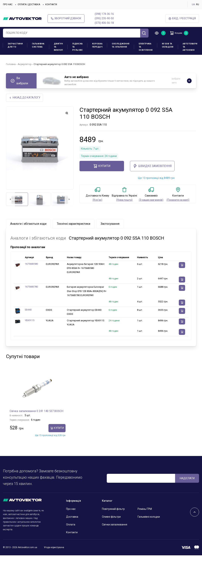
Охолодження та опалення (120, 45)
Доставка (72, 517)
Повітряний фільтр (113, 509)
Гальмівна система (38, 45)
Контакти (51, 4)
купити (101, 166)
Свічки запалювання (114, 524)
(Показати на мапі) (178, 200)
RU (197, 4)
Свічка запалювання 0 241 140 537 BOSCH (36, 411)
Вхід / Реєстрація (182, 18)
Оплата (70, 524)
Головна (11, 64)
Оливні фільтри (111, 517)
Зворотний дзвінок (66, 18)
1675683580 (31, 264)
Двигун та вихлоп (58, 47)
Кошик (177, 33)
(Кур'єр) (97, 200)
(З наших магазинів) (151, 200)
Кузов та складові (167, 45)
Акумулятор (25, 64)
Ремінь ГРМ (145, 509)
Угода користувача (54, 547)
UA (193, 4)
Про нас (7, 4)
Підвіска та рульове (77, 47)
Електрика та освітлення (146, 47)
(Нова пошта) (124, 200)
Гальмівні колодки (149, 517)
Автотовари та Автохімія (190, 47)
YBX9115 (29, 320)
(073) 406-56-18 (104, 22)
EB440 (28, 310)
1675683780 (31, 287)
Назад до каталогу (24, 97)
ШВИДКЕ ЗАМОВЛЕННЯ (152, 166)
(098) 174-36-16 (104, 13)
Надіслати (187, 478)
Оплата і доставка (29, 4)
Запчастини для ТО (15, 45)
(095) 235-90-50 (104, 18)
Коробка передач (97, 45)
